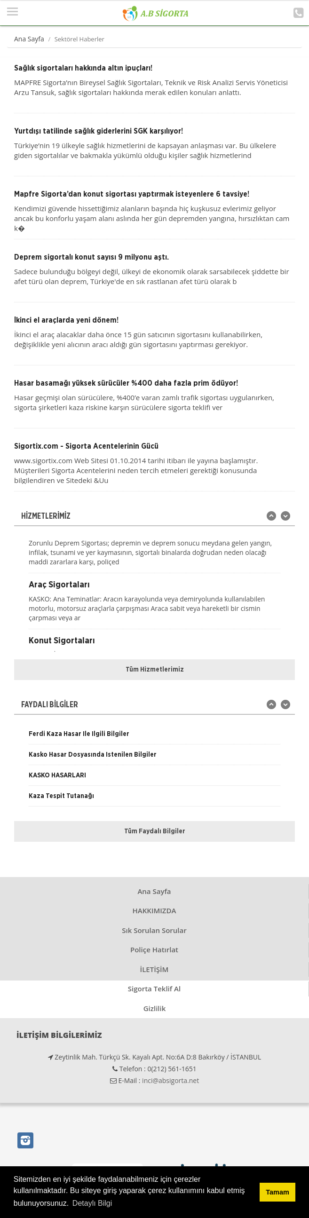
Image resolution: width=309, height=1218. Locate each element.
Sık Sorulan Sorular (154, 930)
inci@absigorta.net (170, 1080)
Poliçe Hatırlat (154, 949)
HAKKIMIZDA (154, 910)
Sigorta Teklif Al (154, 988)
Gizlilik (154, 1008)
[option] (154, 548)
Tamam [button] (277, 1192)
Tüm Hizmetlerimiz (155, 669)
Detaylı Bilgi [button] (92, 1203)
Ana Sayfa (29, 38)
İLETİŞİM (154, 969)
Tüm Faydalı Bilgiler (154, 831)
